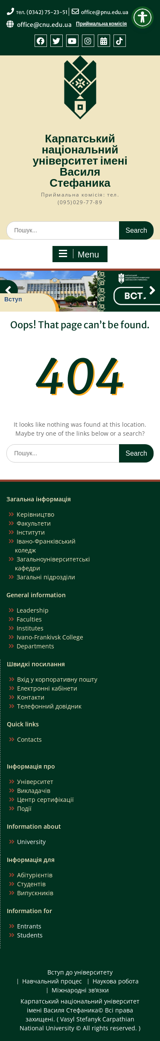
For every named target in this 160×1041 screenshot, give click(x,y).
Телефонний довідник (49, 706)
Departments (35, 646)
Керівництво (35, 514)
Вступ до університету (80, 972)
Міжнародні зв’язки (80, 990)
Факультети (34, 523)
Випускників (35, 893)
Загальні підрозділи (46, 577)
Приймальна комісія (101, 23)
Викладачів (33, 791)
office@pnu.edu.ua (104, 12)
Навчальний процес (52, 981)
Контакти (30, 697)
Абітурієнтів (34, 875)
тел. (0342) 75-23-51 (42, 12)
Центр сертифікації (45, 799)
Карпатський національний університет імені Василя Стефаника (79, 160)
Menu (79, 254)
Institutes (30, 628)
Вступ (13, 299)
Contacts (29, 739)
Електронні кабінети (47, 688)
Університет (35, 782)
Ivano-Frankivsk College (50, 637)
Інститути (31, 532)
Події (24, 808)
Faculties (29, 619)
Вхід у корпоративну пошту (57, 679)
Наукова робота (116, 981)
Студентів (31, 884)
